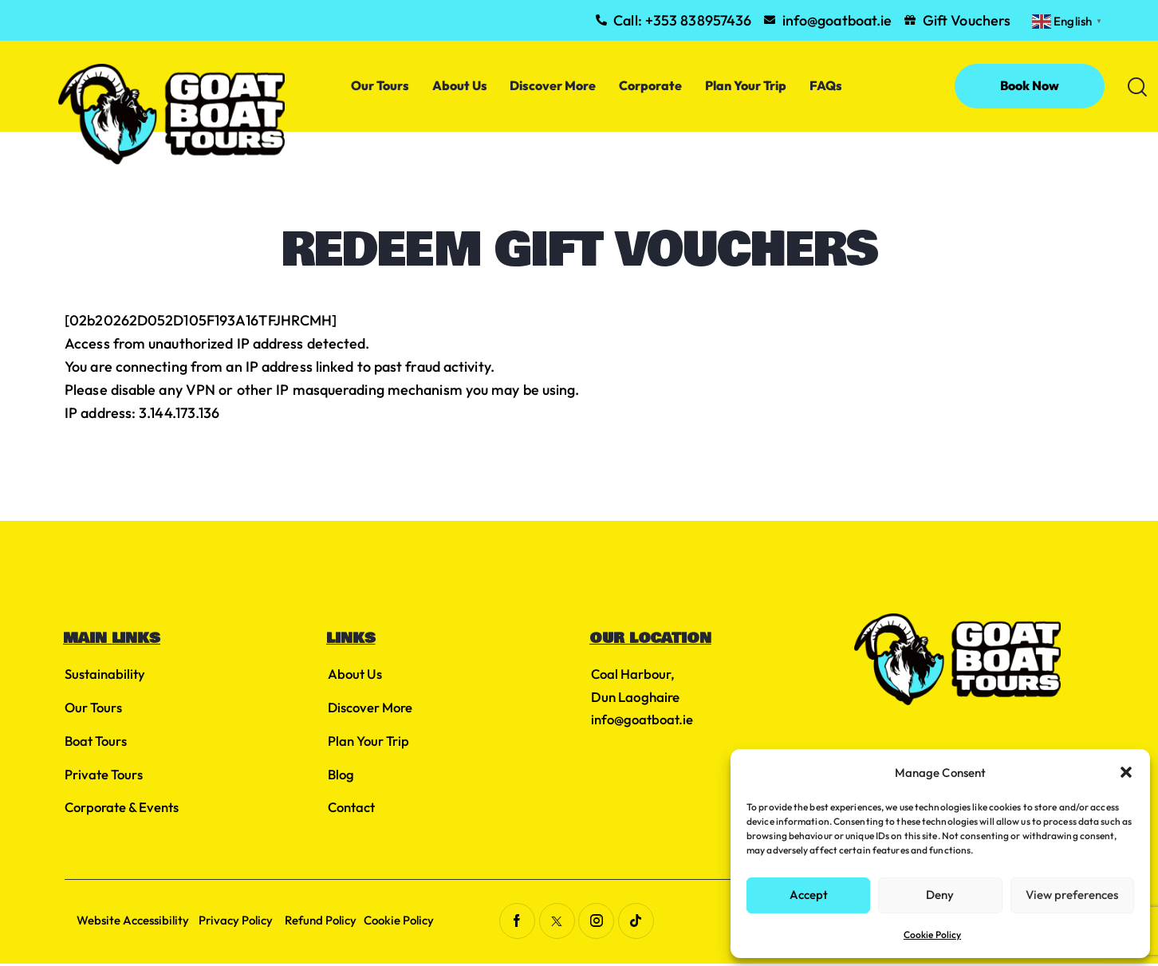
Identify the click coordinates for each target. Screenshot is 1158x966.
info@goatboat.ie (643, 719)
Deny (940, 894)
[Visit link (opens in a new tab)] (516, 923)
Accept (809, 894)
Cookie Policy (932, 934)
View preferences (1072, 894)
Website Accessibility (134, 922)
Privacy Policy (240, 922)
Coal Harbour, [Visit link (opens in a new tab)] (634, 674)
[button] (1126, 772)
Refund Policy (327, 922)
